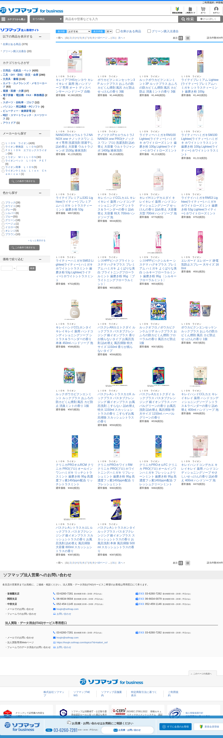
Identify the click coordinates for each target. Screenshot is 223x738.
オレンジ (12, 230)
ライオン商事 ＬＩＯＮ (21, 167)
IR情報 (219, 2)
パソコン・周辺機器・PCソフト (23, 106)
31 (113, 37)
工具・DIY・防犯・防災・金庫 (24, 74)
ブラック (12, 202)
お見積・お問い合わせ (127, 730)
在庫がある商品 (15, 44)
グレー (10, 209)
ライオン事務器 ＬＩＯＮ (24, 146)
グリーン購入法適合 (17, 51)
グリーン (12, 220)
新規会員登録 (177, 12)
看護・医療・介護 (16, 90)
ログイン (216, 12)
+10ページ (101, 37)
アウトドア (11, 122)
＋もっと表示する (37, 240)
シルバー (12, 213)
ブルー (11, 216)
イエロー (12, 227)
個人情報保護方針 (194, 713)
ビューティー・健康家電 (19, 110)
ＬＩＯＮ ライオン (20, 143)
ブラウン (12, 234)
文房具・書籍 (14, 79)
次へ (120, 37)
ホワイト (12, 206)
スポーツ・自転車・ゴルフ (21, 102)
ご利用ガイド (190, 12)
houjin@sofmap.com (67, 609)
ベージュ (12, 223)
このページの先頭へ (202, 674)
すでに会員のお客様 (178, 726)
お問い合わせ (64, 613)
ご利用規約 (208, 2)
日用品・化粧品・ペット (20, 70)
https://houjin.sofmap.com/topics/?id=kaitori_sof (82, 642)
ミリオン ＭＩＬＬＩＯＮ (23, 157)
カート (203, 12)
